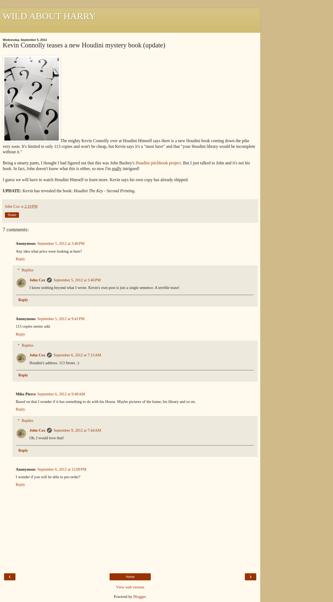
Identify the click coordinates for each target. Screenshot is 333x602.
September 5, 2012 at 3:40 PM (61, 243)
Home (130, 577)
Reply (20, 259)
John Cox (37, 280)
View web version (130, 587)
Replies (27, 270)
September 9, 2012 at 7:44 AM (77, 430)
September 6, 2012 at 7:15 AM (77, 355)
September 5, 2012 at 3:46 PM (77, 280)
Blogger (139, 596)
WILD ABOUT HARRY (49, 16)
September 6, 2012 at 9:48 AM (61, 394)
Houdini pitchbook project (158, 163)
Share (12, 215)
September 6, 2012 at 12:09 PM (62, 469)
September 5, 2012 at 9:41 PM (61, 319)
